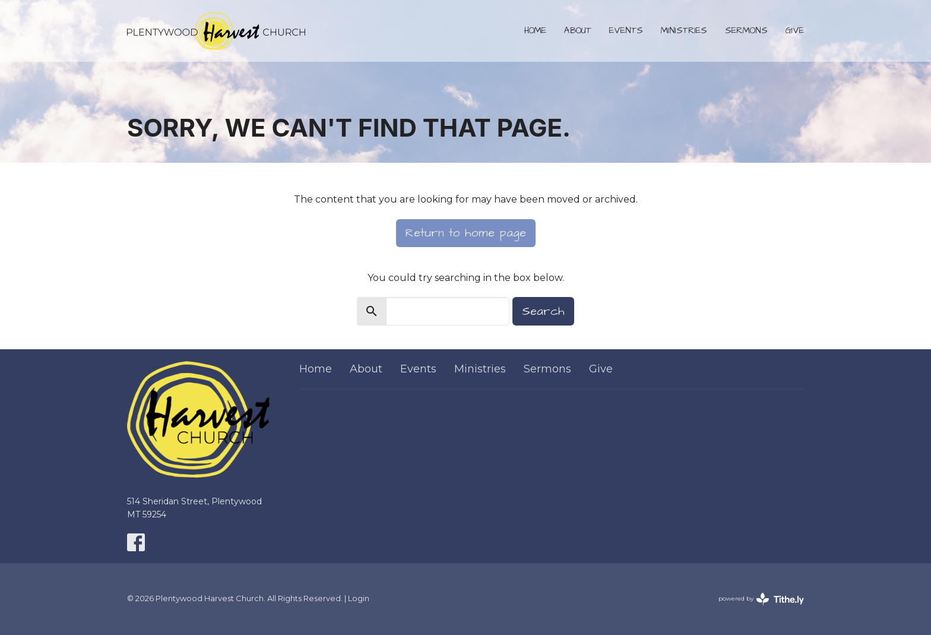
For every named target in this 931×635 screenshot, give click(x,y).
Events (626, 30)
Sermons (746, 30)
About (577, 30)
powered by (761, 599)
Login (358, 598)
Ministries (684, 30)
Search (543, 311)
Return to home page (466, 233)
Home (535, 30)
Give (795, 30)
